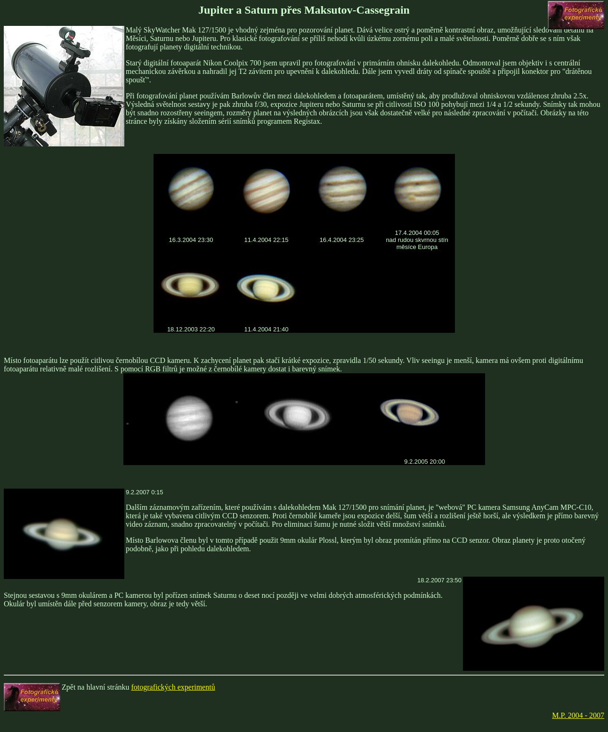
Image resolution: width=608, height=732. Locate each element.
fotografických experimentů (173, 687)
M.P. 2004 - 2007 (578, 715)
